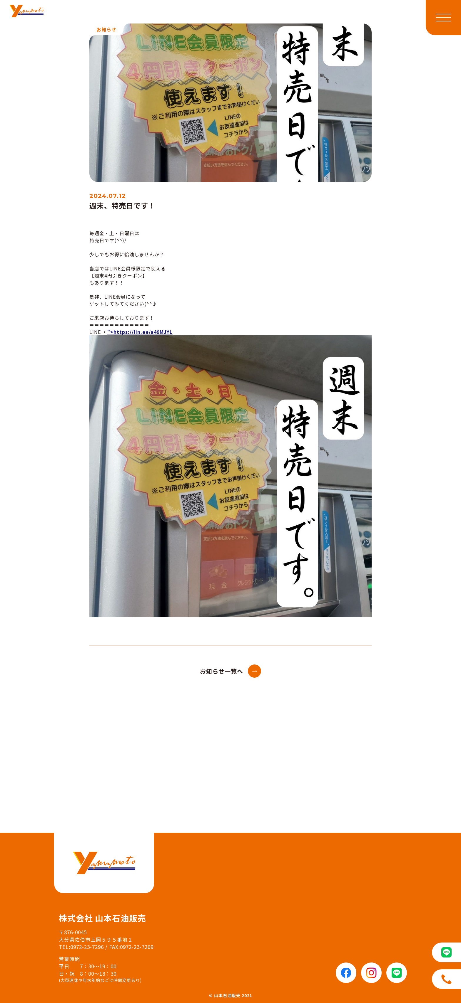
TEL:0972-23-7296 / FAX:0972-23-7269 (106, 946)
